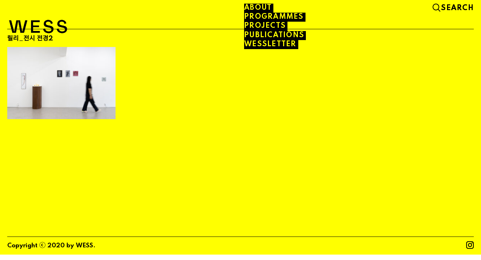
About (258, 8)
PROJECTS (265, 26)
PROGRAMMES (274, 17)
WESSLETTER (270, 44)
